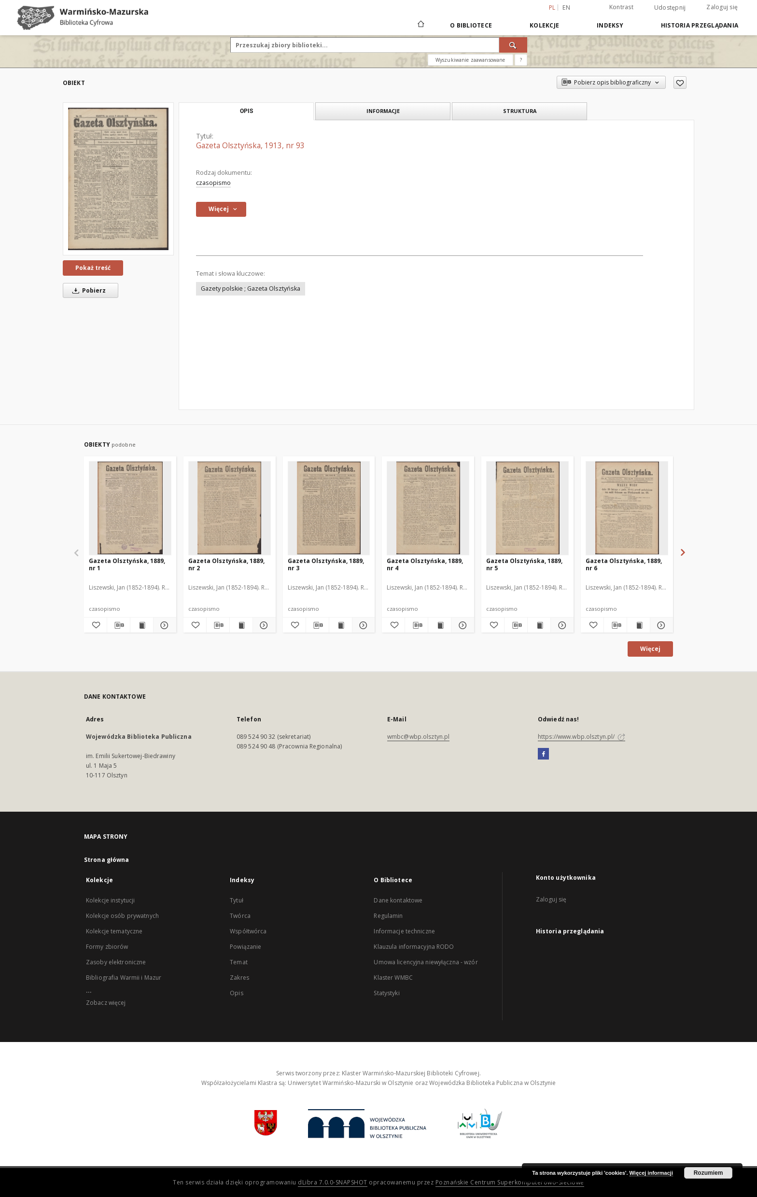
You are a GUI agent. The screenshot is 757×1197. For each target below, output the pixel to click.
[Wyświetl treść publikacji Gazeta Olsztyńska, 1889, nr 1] (141, 625)
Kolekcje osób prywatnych (122, 916)
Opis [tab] (246, 111)
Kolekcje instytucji (110, 900)
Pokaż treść (93, 268)
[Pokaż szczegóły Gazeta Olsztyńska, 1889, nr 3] (362, 625)
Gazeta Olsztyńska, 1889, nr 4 (425, 564)
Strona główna (106, 860)
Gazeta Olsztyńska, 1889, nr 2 (226, 564)
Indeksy (610, 25)
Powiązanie (245, 947)
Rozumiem (708, 1172)
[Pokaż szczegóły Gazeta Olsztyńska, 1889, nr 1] (163, 625)
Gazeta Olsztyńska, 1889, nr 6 (624, 564)
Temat (239, 962)
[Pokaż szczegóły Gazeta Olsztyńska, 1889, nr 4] (461, 625)
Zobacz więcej (106, 1003)
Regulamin (388, 916)
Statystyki (386, 993)
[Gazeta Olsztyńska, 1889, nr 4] (428, 508)
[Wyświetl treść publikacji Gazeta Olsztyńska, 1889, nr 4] (439, 625)
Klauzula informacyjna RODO (414, 947)
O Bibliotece (471, 25)
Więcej (650, 649)
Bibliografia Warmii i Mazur (123, 977)
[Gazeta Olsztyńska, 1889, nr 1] (130, 508)
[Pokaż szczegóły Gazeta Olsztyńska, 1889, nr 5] (560, 625)
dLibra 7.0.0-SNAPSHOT (332, 1182)
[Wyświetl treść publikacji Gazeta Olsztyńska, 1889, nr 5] (539, 625)
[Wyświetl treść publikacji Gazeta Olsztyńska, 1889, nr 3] (340, 625)
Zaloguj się (722, 7)
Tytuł (236, 900)
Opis (236, 993)
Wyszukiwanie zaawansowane (470, 59)
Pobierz (87, 290)
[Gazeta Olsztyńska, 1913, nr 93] (118, 179)
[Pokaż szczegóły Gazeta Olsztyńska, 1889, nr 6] (660, 625)
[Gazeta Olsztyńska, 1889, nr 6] (627, 508)
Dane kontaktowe (398, 900)
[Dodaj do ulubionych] (680, 82)
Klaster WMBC (393, 977)
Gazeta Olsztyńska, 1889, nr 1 (127, 564)
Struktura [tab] (519, 110)
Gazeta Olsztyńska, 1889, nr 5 (524, 564)
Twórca (240, 916)
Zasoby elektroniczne (116, 962)
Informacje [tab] (383, 110)
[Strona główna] (420, 25)
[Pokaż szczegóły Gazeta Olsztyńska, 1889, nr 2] (263, 625)
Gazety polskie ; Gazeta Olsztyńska (250, 288)
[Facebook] (543, 754)
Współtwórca (248, 931)
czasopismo (213, 183)
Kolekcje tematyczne (114, 931)
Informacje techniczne (404, 931)
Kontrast (621, 7)
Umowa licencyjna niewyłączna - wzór (425, 962)
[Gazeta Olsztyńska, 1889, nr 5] (527, 508)
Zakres (239, 977)
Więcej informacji (651, 1173)
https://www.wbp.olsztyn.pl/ (581, 736)
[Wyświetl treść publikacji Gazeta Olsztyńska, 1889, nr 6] (638, 625)
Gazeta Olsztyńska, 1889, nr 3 (326, 564)
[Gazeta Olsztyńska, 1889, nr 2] (229, 508)
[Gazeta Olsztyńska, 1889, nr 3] (329, 508)
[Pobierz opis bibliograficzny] (118, 625)
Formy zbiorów (107, 947)
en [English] (566, 7)
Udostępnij (670, 8)
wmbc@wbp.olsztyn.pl (418, 736)
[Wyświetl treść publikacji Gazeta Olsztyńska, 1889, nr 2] (241, 625)
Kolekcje (544, 25)
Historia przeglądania (699, 25)
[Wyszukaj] (513, 45)
